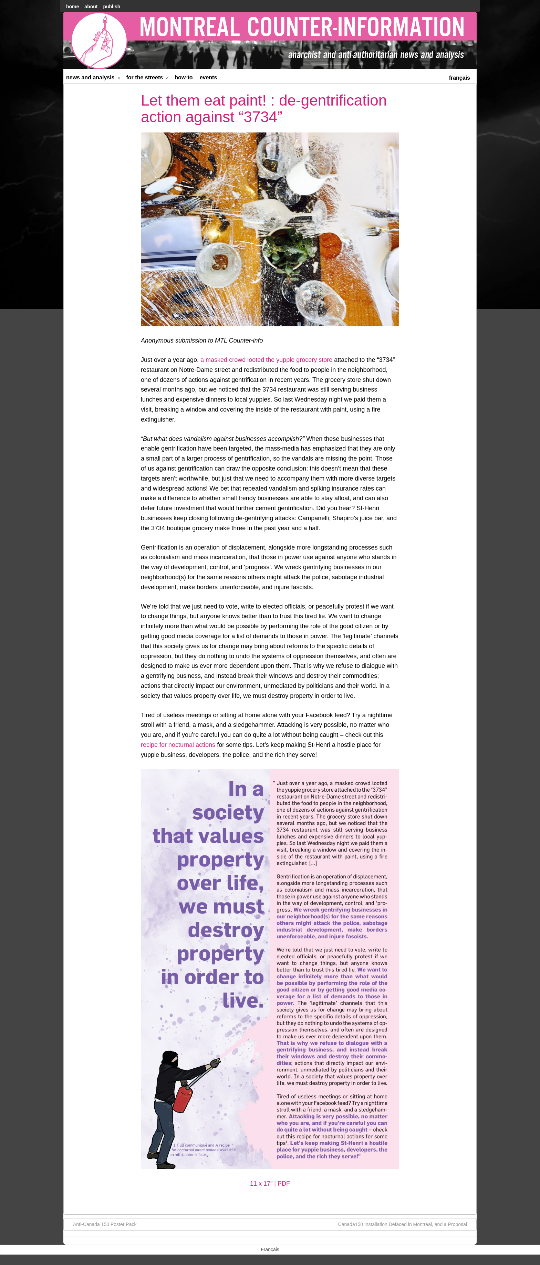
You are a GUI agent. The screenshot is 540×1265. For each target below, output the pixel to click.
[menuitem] (459, 77)
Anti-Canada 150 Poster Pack (101, 1224)
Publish (111, 6)
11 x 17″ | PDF (270, 1183)
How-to (184, 77)
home (72, 6)
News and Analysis (93, 79)
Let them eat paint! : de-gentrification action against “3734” (264, 108)
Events (208, 77)
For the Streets (147, 79)
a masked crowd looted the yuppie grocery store (267, 359)
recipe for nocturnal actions (178, 744)
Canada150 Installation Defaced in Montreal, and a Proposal (406, 1224)
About (90, 6)
